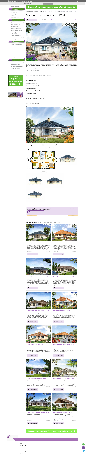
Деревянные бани (16, 26)
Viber (37, 3)
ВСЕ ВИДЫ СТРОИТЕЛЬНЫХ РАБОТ (34, 73)
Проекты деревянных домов (16, 32)
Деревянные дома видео (17, 66)
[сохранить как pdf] (71, 20)
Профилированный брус (17, 39)
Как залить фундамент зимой (16, 56)
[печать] (62, 20)
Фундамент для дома (17, 50)
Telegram (40, 3)
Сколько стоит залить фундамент (16, 53)
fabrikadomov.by (22, 451)
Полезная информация (18, 62)
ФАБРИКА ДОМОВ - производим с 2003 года (19, 1)
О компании (62, 1)
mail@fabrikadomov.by (23, 449)
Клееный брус (15, 17)
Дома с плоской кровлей (17, 30)
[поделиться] (54, 20)
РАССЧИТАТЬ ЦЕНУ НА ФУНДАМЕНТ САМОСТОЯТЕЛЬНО (38, 75)
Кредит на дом (15, 68)
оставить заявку (32, 19)
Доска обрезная (15, 64)
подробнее (29, 251)
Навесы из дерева (16, 35)
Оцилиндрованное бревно (15, 14)
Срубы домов (15, 12)
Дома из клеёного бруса (17, 22)
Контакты (71, 1)
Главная (27, 11)
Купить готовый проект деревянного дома (16, 45)
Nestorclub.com (36, 453)
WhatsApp (33, 3)
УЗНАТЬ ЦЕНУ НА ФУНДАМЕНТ (33, 70)
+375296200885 (26, 3)
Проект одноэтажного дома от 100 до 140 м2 (50, 11)
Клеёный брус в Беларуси (18, 37)
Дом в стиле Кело (16, 6)
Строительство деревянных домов (18, 48)
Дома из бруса (15, 24)
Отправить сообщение (48, 3)
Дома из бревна (16, 28)
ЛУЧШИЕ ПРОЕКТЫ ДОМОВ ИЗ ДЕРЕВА (35, 78)
